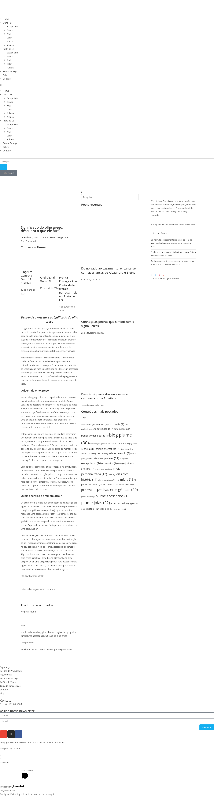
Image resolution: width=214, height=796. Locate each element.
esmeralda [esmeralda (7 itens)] (109, 463)
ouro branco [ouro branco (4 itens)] (118, 484)
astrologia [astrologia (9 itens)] (116, 424)
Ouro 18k (7, 22)
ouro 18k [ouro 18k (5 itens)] (107, 484)
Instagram (63, 569)
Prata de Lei (8, 49)
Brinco (10, 30)
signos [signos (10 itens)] (93, 508)
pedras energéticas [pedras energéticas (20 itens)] (117, 489)
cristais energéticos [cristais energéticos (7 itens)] (107, 448)
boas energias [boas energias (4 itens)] (95, 444)
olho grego (67, 632)
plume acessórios (34, 635)
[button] (107, 85)
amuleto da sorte (29, 632)
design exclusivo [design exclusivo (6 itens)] (100, 453)
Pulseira (10, 41)
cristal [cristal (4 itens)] (123, 449)
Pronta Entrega (10, 71)
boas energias (55, 632)
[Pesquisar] (3, 167)
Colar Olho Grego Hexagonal (43, 561)
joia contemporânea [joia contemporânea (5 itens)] (105, 469)
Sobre (6, 75)
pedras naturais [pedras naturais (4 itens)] (88, 497)
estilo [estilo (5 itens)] (121, 463)
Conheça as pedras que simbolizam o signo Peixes (173, 252)
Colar (9, 37)
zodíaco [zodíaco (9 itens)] (106, 508)
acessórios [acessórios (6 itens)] (88, 424)
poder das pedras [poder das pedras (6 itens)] (120, 503)
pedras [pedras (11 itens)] (88, 490)
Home (6, 19)
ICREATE (16, 748)
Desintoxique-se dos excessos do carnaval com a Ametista (104, 396)
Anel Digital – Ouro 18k (48, 279)
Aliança (10, 45)
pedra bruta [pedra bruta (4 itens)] (130, 484)
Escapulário (12, 26)
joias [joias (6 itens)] (111, 474)
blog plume (42, 632)
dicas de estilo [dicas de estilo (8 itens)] (120, 453)
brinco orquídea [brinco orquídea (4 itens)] (109, 444)
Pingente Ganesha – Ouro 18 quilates (27, 277)
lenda (28, 416)
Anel (9, 34)
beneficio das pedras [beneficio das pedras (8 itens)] (95, 435)
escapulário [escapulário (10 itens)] (91, 463)
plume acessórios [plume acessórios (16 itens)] (113, 496)
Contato (7, 78)
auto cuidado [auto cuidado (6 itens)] (122, 428)
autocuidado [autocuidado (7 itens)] (105, 428)
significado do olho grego (55, 635)
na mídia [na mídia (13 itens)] (124, 479)
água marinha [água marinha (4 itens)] (120, 509)
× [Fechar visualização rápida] (0, 755)
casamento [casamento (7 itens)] (124, 443)
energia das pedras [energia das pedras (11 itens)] (103, 458)
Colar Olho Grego (44, 558)
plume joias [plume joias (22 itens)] (95, 502)
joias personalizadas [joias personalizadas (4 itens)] (106, 480)
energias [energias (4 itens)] (124, 459)
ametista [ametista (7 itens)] (101, 424)
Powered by (12, 786)
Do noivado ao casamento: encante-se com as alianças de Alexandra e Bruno (108, 270)
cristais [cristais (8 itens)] (89, 448)
